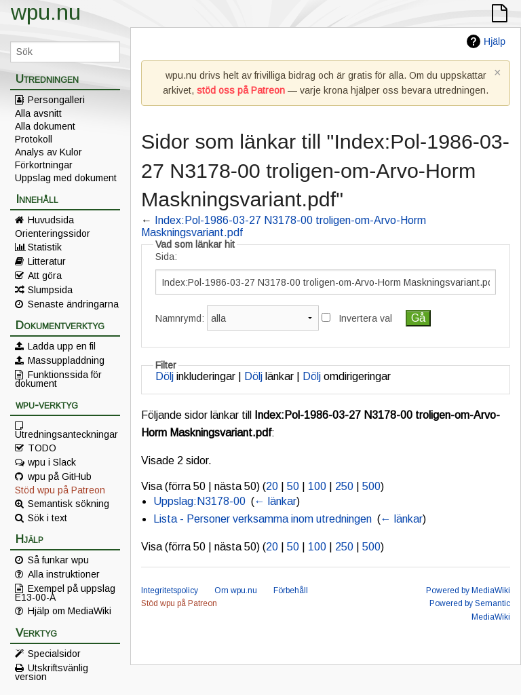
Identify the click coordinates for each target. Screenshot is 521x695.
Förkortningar (44, 165)
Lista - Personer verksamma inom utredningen (262, 519)
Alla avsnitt (38, 113)
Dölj (164, 376)
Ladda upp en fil (62, 346)
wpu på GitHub (60, 476)
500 (371, 486)
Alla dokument (45, 126)
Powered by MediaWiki (468, 590)
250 (344, 486)
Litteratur (47, 261)
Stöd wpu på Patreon (60, 490)
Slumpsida (50, 290)
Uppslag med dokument (66, 178)
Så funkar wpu (58, 560)
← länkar (275, 501)
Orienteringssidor (52, 233)
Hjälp (494, 41)
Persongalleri (56, 100)
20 (272, 486)
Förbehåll (290, 590)
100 (317, 486)
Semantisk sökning (68, 503)
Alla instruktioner (64, 574)
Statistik (45, 247)
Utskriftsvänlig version (51, 672)
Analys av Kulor (48, 152)
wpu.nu (46, 12)
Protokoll (33, 139)
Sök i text (47, 518)
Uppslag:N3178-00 (199, 501)
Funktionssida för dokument (58, 379)
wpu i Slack (52, 462)
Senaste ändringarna (73, 304)
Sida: (166, 256)
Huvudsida (51, 220)
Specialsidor (54, 653)
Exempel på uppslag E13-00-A (65, 592)
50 (293, 486)
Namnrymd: (179, 318)
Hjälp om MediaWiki (69, 611)
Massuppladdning (66, 360)
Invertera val (365, 318)
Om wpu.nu (235, 590)
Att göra (45, 275)
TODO (42, 448)
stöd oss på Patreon (241, 90)
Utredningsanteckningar (66, 433)
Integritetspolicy (169, 590)
